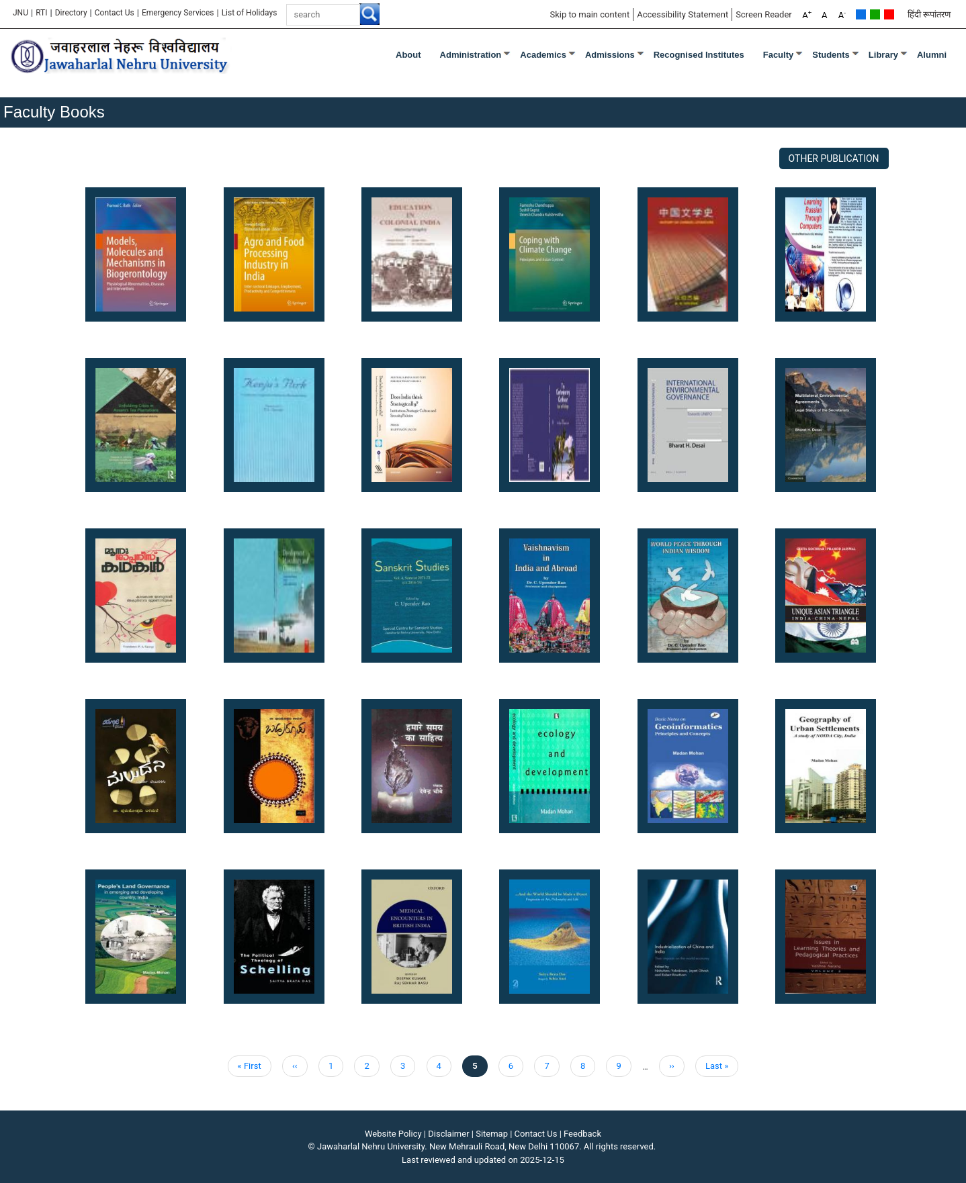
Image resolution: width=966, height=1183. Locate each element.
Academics (543, 55)
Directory (71, 12)
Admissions (610, 55)
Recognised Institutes (699, 55)
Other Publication (834, 158)
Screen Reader (764, 14)
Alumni (932, 55)
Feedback (582, 1134)
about (408, 55)
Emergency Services (178, 12)
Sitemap (492, 1134)
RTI (41, 12)
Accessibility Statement (682, 14)
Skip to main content (589, 14)
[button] (135, 253)
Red (889, 14)
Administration (471, 55)
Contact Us (114, 12)
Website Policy (393, 1134)
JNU (20, 12)
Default (861, 14)
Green (875, 14)
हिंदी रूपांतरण (929, 14)
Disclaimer (448, 1134)
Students (831, 55)
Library (883, 55)
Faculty (778, 55)
